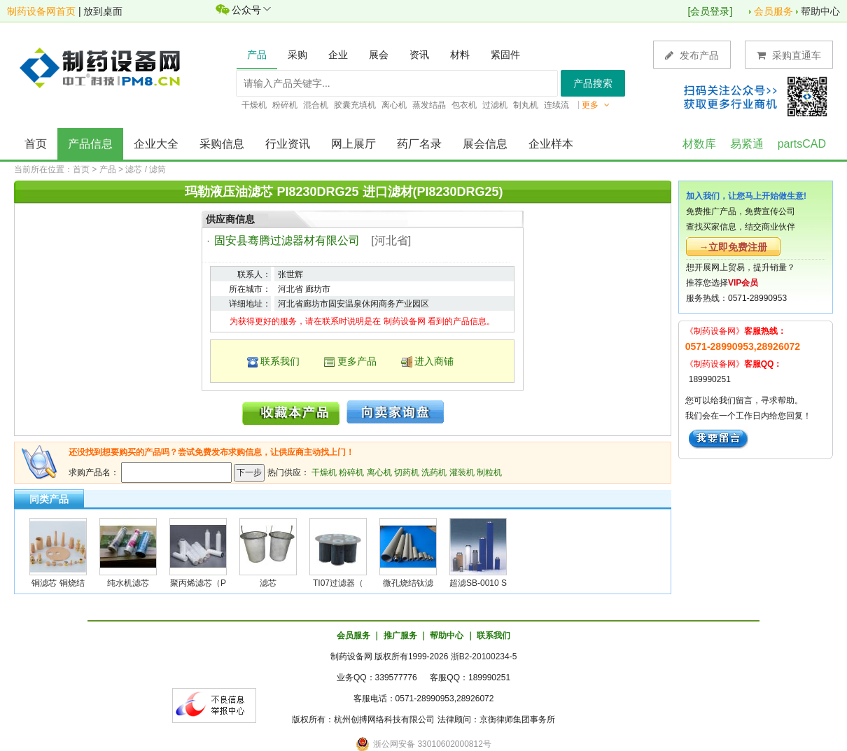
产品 (107, 169)
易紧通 (747, 144)
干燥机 (324, 472)
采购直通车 (789, 55)
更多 (596, 105)
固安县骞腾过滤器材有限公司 (287, 240)
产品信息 (90, 144)
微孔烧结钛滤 (408, 583)
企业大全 (156, 144)
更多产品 (357, 361)
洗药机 (434, 472)
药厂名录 (419, 144)
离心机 (379, 472)
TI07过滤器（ (338, 583)
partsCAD (802, 144)
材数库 (699, 144)
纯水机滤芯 (128, 583)
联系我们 (280, 361)
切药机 (406, 472)
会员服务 (773, 11)
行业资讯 (287, 144)
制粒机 (489, 472)
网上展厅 (353, 144)
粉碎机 (351, 472)
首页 (35, 144)
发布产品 (692, 55)
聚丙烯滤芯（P (198, 583)
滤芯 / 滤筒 (145, 169)
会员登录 (709, 11)
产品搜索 (592, 83)
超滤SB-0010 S (478, 583)
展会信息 (485, 144)
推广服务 (400, 635)
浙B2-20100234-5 (484, 656)
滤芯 (268, 583)
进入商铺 (434, 361)
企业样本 (550, 144)
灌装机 (462, 472)
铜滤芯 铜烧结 (57, 583)
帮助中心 (820, 11)
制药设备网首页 (41, 11)
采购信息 (222, 144)
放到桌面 (102, 11)
